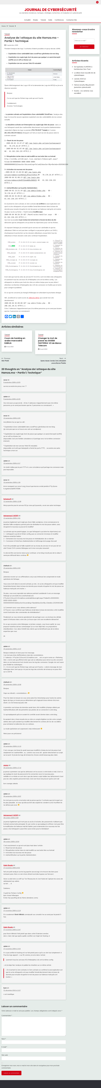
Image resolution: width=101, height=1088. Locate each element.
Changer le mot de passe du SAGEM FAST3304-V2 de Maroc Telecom (49, 342)
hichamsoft (7, 499)
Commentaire (6, 1015)
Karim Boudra (8, 865)
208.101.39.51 (34, 298)
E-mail (4, 1047)
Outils (50, 20)
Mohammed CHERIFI (10, 516)
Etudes (35, 20)
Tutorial (43, 20)
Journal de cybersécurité (50, 9)
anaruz (5, 765)
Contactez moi (71, 20)
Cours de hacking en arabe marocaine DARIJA (14, 340)
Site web (4, 1055)
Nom (3, 1039)
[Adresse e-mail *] (84, 41)
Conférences (59, 20)
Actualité (27, 20)
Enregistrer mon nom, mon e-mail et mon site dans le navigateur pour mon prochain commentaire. (30, 1066)
